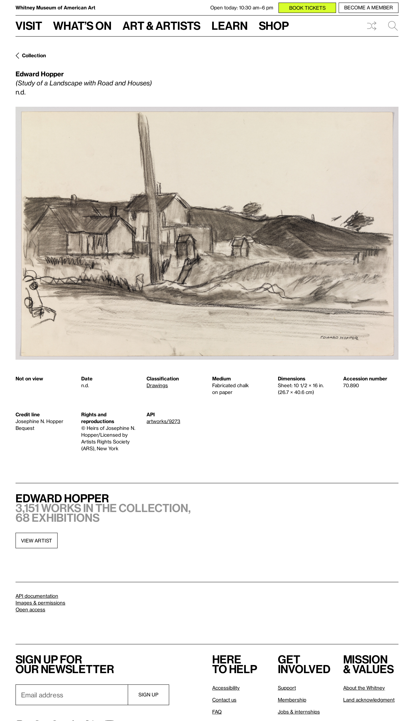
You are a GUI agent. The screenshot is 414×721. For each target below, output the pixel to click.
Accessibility (226, 688)
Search (393, 26)
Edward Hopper (40, 74)
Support (287, 688)
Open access (30, 609)
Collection (34, 55)
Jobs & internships (299, 712)
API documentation (37, 596)
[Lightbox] (207, 233)
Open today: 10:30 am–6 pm (241, 7)
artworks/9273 (163, 421)
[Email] (72, 694)
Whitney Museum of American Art (55, 7)
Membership (292, 700)
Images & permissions (40, 603)
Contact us (224, 700)
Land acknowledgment (369, 700)
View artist (36, 540)
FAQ (217, 712)
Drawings (157, 385)
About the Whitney (364, 688)
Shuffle (371, 26)
